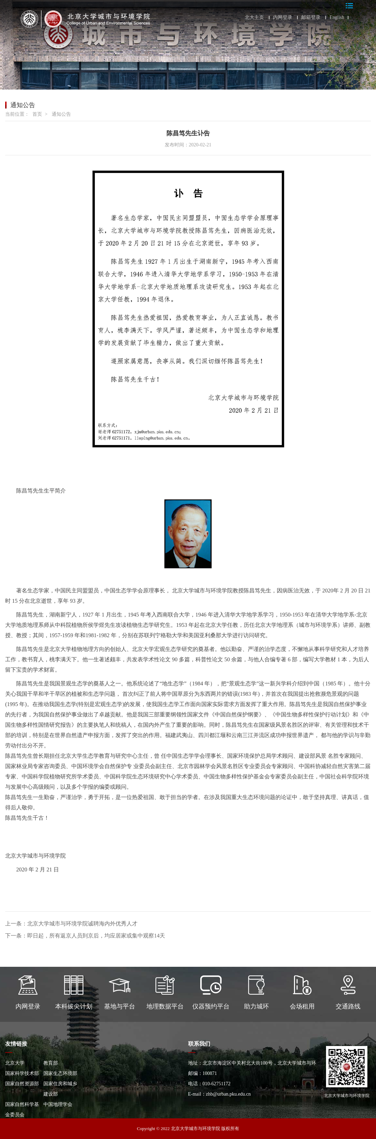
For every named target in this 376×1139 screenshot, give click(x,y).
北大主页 (254, 17)
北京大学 (14, 1063)
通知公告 (61, 114)
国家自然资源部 (22, 1083)
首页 (37, 114)
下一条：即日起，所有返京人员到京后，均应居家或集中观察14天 (85, 936)
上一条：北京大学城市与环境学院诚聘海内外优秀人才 (71, 923)
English (336, 17)
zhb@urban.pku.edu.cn (228, 1094)
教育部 (50, 1063)
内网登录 (282, 17)
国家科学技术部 (22, 1073)
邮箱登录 (311, 17)
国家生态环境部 (60, 1073)
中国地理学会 (57, 1104)
